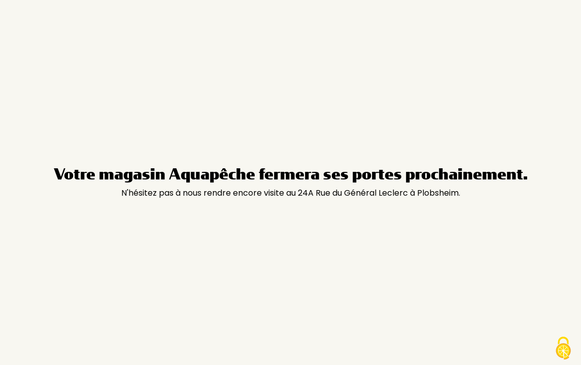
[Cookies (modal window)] (563, 348)
